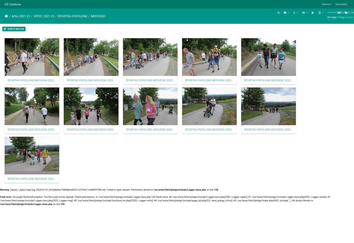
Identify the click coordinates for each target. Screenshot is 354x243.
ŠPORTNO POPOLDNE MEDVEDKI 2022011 (33, 184)
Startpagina (6, 16)
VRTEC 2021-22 (44, 16)
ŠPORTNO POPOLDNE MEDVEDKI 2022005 (279, 82)
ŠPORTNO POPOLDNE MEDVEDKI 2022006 (33, 133)
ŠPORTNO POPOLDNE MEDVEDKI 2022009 (218, 133)
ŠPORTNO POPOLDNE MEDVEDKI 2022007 (94, 133)
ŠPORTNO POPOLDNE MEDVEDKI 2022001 (33, 82)
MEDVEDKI (98, 16)
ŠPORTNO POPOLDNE (72, 16)
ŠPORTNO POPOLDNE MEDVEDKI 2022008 (156, 133)
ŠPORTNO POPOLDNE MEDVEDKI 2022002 (94, 82)
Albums (326, 4)
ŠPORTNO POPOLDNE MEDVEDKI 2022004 (218, 82)
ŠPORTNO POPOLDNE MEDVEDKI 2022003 (156, 82)
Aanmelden (341, 4)
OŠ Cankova (13, 4)
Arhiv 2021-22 (21, 16)
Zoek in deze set (14, 29)
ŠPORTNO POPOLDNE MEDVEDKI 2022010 (279, 133)
